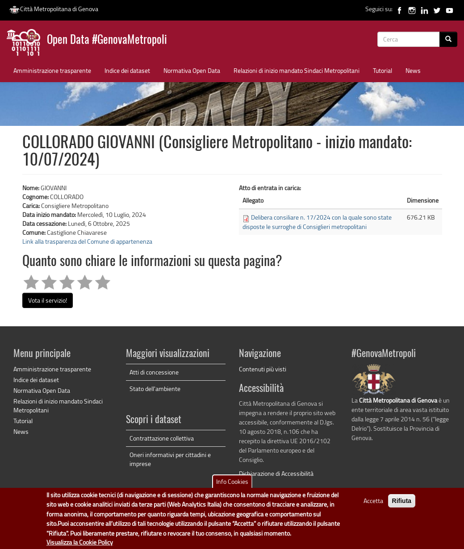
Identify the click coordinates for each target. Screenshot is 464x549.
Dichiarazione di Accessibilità (276, 473)
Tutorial (382, 70)
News (413, 70)
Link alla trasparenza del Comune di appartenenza (87, 241)
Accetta (373, 501)
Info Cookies (232, 482)
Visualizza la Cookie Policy (79, 542)
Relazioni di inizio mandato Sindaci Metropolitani (296, 70)
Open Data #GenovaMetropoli (107, 40)
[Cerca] (448, 39)
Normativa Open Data (191, 70)
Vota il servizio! (47, 300)
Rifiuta (402, 501)
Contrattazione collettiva (162, 438)
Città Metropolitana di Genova (53, 8)
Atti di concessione (154, 372)
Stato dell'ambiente (155, 388)
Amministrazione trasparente (52, 70)
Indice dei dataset (127, 70)
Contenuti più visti (262, 369)
